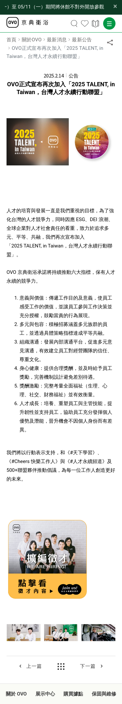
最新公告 (82, 40)
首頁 (12, 40)
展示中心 (45, 694)
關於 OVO (16, 694)
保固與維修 (104, 694)
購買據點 (73, 694)
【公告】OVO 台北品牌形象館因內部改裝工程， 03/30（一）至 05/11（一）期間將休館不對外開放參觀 (54, 7)
